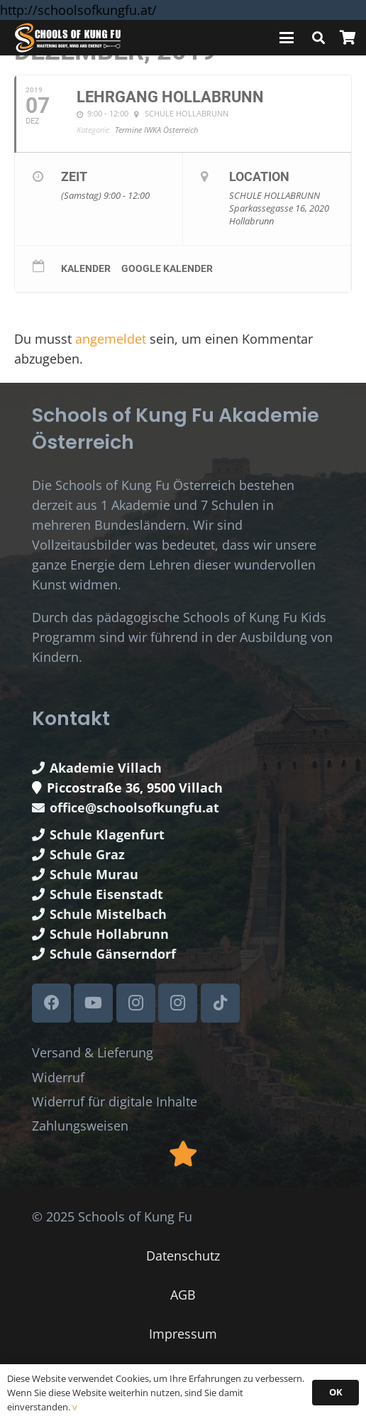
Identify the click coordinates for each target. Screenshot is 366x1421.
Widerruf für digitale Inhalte (114, 1101)
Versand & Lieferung (92, 1052)
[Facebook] (51, 1003)
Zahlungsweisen (80, 1125)
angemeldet (110, 338)
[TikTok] (220, 1003)
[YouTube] (93, 1003)
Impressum (183, 1333)
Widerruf (58, 1077)
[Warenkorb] (347, 37)
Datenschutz (183, 1255)
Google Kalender (167, 268)
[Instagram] (135, 1003)
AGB (183, 1294)
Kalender (86, 268)
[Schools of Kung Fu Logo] (68, 38)
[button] (287, 38)
